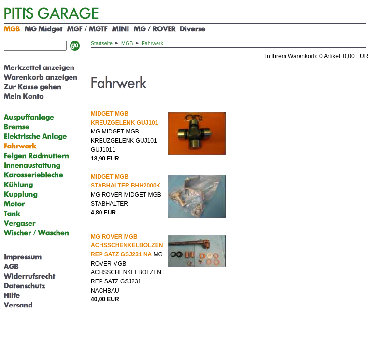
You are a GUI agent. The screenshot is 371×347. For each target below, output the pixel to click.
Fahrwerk (152, 43)
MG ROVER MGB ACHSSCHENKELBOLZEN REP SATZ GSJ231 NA (127, 245)
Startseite (102, 43)
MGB (127, 43)
